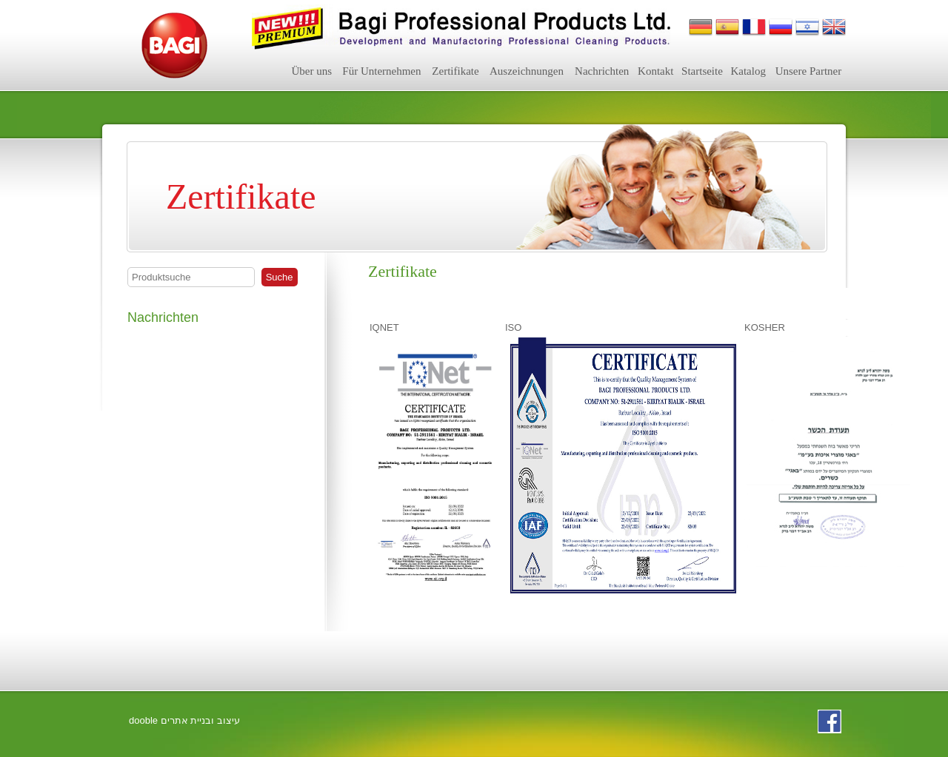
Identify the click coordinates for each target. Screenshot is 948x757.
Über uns (311, 71)
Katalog (747, 71)
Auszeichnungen (527, 71)
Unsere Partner (808, 71)
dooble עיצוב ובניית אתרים (184, 720)
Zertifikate (455, 71)
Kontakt (655, 71)
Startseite (702, 71)
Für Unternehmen (381, 71)
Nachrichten (602, 71)
